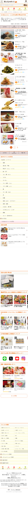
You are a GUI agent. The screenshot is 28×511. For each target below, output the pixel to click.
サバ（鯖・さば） (6, 192)
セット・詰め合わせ (6, 215)
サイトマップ (16, 491)
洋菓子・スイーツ (19, 437)
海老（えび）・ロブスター (8, 201)
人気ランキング (14, 27)
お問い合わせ (13, 492)
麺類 (16, 445)
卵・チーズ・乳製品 (19, 448)
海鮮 (3, 162)
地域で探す (5, 467)
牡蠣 (3, 198)
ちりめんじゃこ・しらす (7, 209)
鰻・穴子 (4, 171)
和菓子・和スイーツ (5, 440)
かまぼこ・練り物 (6, 206)
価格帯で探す (5, 470)
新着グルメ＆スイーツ (6, 435)
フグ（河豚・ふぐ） (6, 186)
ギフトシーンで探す (7, 461)
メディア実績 (16, 493)
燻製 (3, 212)
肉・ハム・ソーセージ (20, 435)
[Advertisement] (14, 259)
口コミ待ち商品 (4, 458)
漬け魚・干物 (5, 165)
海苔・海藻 (4, 203)
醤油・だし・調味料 (5, 445)
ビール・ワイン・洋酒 (20, 456)
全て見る (4, 218)
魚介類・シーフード (6, 159)
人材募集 (22, 491)
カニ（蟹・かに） (6, 174)
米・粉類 (3, 448)
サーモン (4, 180)
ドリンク (17, 453)
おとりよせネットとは (6, 491)
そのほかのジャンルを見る (7, 221)
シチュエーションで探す (8, 464)
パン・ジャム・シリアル (20, 440)
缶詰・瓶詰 (4, 453)
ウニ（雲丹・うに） (6, 183)
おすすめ (4, 26)
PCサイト (20, 492)
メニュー (2, 2)
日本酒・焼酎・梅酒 (5, 456)
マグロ (3, 177)
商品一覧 (23, 26)
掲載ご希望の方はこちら (14, 485)
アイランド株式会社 (15, 497)
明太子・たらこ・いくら (7, 168)
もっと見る (14, 403)
